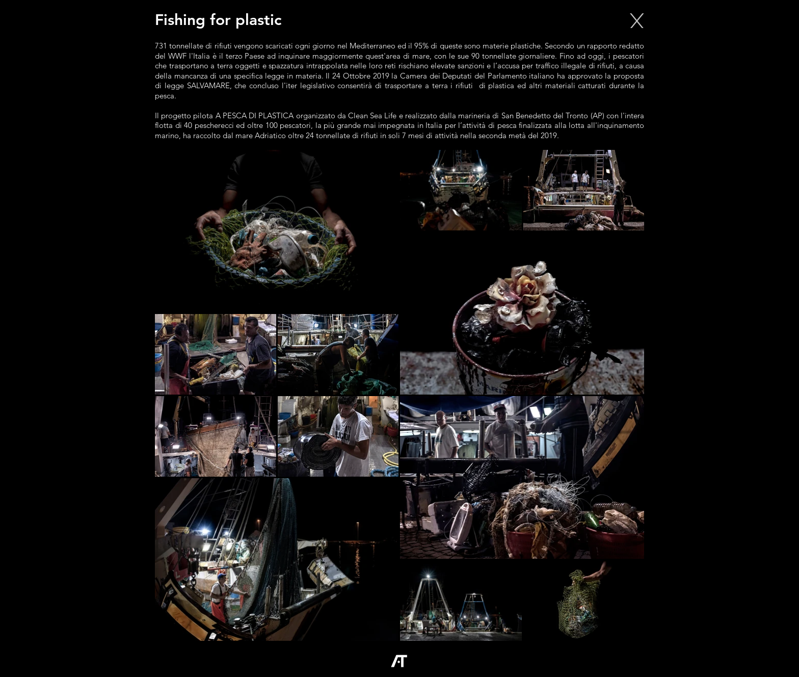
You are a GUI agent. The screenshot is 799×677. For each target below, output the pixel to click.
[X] (636, 20)
